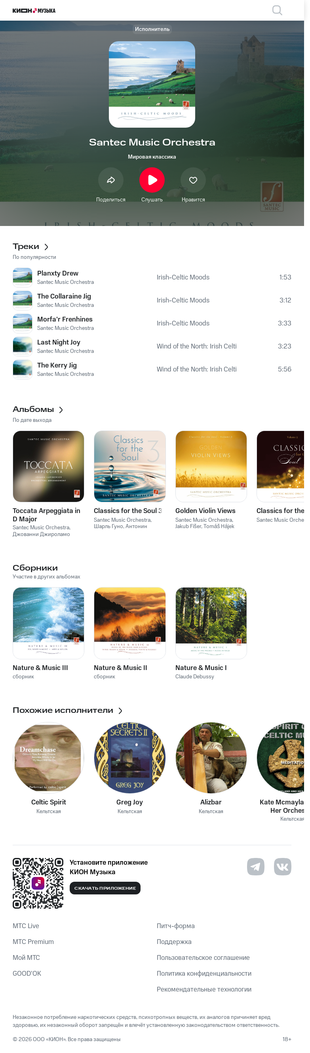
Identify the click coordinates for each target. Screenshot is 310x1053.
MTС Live (26, 926)
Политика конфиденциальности (204, 973)
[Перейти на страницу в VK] (282, 866)
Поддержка (174, 942)
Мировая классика (152, 157)
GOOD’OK (27, 973)
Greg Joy (129, 802)
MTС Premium (33, 942)
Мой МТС (26, 958)
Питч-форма (176, 926)
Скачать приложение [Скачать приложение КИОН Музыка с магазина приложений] (105, 888)
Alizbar (211, 802)
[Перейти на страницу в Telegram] (255, 866)
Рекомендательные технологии (204, 989)
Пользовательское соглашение (203, 958)
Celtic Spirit (48, 802)
